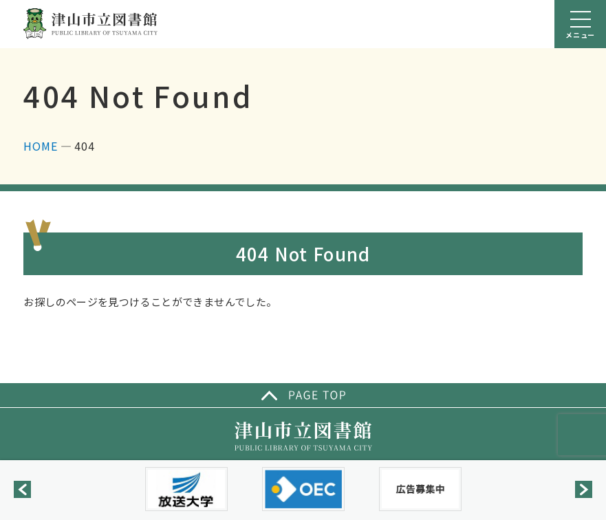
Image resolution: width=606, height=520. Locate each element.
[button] (22, 489)
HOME (40, 146)
